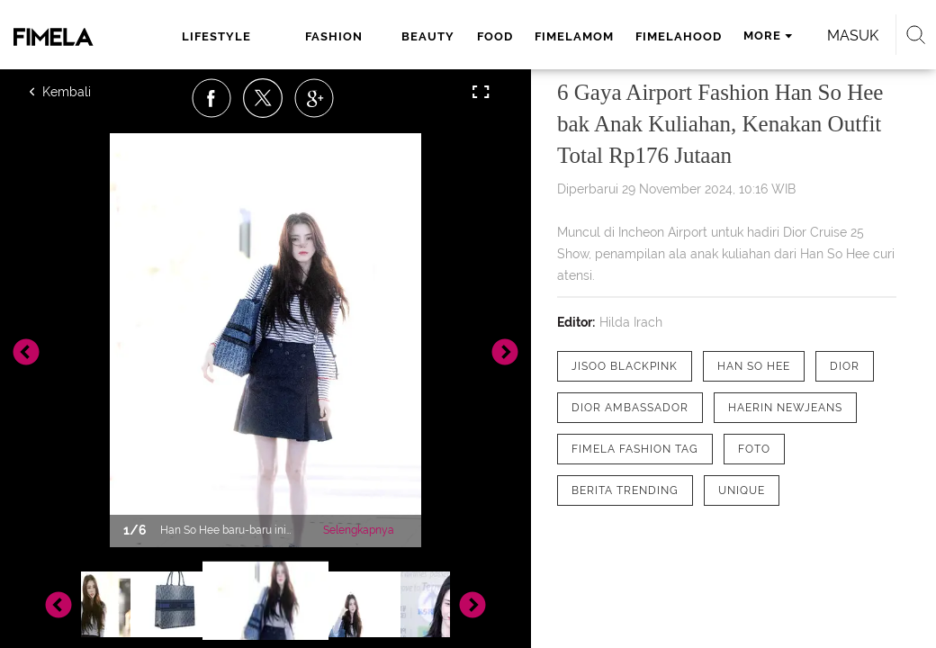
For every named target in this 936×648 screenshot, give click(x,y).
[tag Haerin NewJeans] (785, 407)
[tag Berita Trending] (625, 490)
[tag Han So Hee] (754, 366)
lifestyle (216, 36)
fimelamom (574, 36)
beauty (427, 36)
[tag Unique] (741, 490)
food (495, 36)
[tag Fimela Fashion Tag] (635, 449)
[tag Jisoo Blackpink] (624, 366)
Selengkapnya (358, 530)
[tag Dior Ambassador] (630, 407)
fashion (334, 36)
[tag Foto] (754, 449)
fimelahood (678, 36)
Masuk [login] (852, 35)
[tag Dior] (844, 366)
